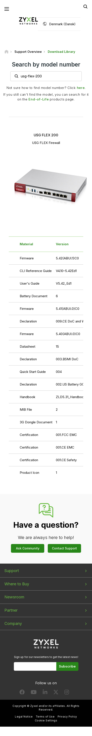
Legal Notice (24, 716)
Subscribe (67, 666)
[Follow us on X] (55, 693)
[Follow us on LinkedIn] (45, 693)
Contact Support (64, 548)
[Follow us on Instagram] (66, 693)
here (81, 88)
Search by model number (46, 64)
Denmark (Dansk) (62, 24)
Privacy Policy (67, 716)
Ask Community (27, 548)
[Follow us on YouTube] (34, 693)
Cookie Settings (46, 720)
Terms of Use (45, 716)
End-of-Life (38, 99)
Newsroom (14, 597)
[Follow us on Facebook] (22, 693)
